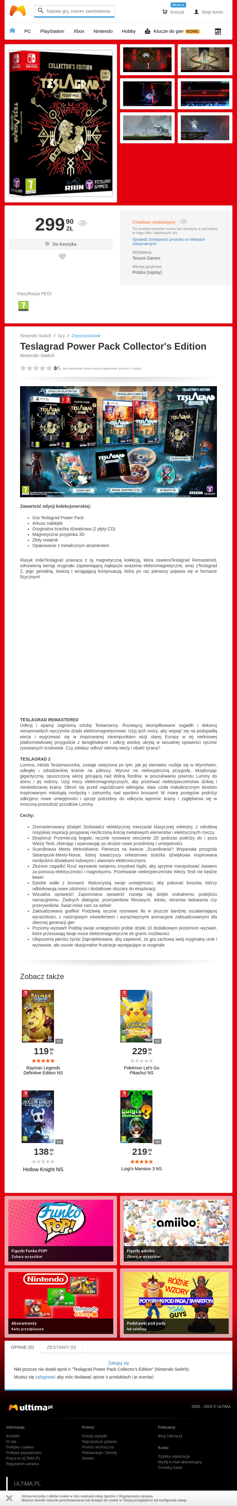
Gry (61, 335)
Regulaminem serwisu (135, 1496)
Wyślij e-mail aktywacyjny (180, 1462)
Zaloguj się (118, 1363)
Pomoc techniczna (98, 1447)
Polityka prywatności (23, 1453)
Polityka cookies (20, 1447)
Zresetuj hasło (170, 1467)
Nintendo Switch (35, 335)
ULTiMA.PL (27, 1484)
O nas (11, 1441)
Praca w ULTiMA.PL (23, 1458)
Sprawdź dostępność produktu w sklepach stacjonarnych (168, 241)
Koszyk (173, 12)
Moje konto (208, 12)
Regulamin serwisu (22, 1464)
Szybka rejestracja (174, 1456)
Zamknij (9, 1498)
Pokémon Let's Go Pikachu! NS (142, 1070)
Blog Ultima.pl (170, 1436)
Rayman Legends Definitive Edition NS (43, 1070)
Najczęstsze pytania (99, 1441)
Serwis (88, 1458)
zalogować (45, 1376)
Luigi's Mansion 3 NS (141, 1169)
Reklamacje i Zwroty (99, 1453)
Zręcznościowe (86, 335)
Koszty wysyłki (94, 1436)
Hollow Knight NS (43, 1169)
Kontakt (12, 1436)
